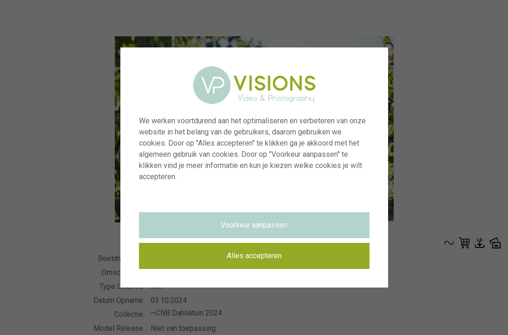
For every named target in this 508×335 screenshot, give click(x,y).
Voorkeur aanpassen (254, 225)
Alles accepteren (254, 255)
